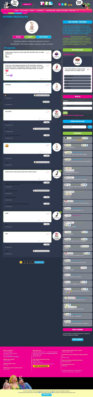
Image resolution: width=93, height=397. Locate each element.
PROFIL (30, 37)
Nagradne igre (50, 10)
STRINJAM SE (46, 394)
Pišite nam (72, 10)
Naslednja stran (39, 262)
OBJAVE (18, 37)
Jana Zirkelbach (7, 360)
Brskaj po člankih (62, 10)
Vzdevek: (65, 100)
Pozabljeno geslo (78, 115)
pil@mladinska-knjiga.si (13, 356)
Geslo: (65, 105)
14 (29, 262)
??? (77, 10)
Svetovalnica (24, 10)
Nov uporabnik (67, 115)
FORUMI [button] (32, 10)
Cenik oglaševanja (41, 366)
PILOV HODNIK (77, 339)
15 (32, 262)
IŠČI (90, 126)
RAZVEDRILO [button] (39, 10)
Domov (17, 10)
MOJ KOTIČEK (43, 37)
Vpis (65, 113)
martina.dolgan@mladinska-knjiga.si (45, 363)
